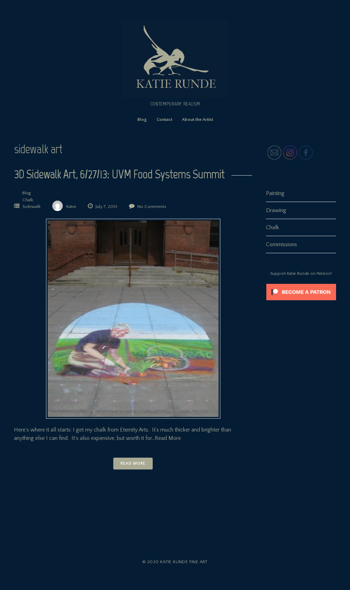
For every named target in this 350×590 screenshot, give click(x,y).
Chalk (27, 199)
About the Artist (197, 119)
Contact (164, 119)
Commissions (281, 244)
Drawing (276, 210)
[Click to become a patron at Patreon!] (301, 302)
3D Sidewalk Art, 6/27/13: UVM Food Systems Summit (119, 173)
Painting (275, 193)
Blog (142, 119)
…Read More (166, 438)
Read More (133, 463)
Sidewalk (31, 206)
